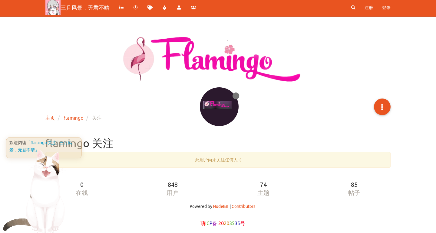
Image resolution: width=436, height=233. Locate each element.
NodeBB (221, 206)
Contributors (244, 206)
